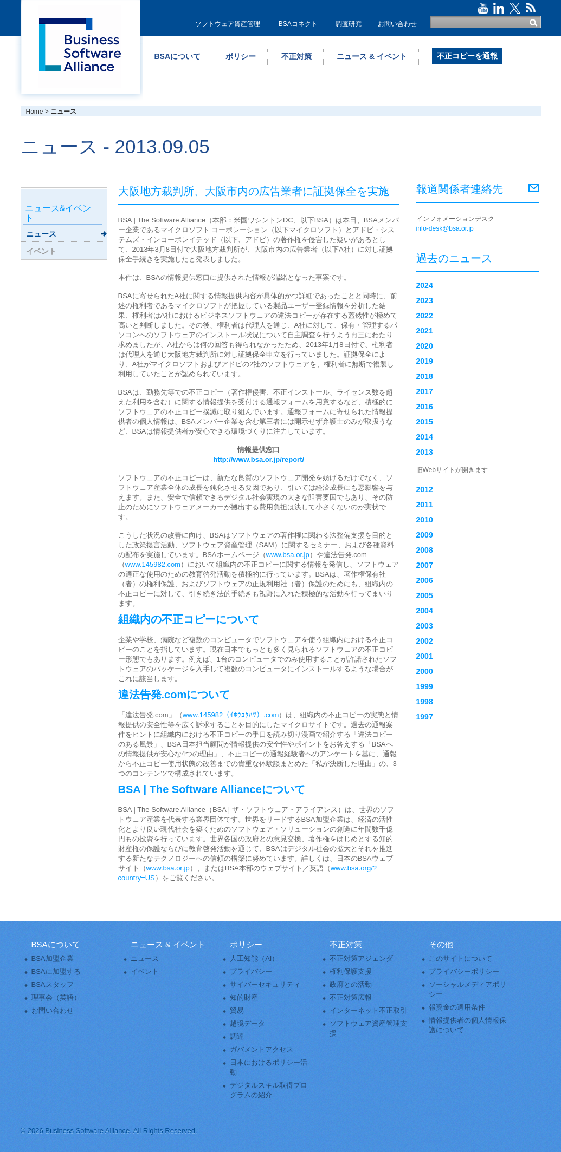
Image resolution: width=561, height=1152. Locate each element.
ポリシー (240, 56)
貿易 (237, 1010)
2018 (424, 376)
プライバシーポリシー (464, 971)
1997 (424, 716)
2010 (424, 519)
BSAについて (177, 56)
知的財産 (244, 997)
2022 (424, 315)
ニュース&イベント (58, 213)
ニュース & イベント (372, 56)
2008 (424, 550)
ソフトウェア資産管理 (227, 24)
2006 (424, 580)
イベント (41, 251)
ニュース (41, 234)
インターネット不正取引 (368, 1010)
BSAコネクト (298, 24)
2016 (424, 406)
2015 (424, 421)
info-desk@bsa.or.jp (445, 228)
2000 (424, 671)
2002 (424, 641)
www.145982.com (153, 564)
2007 (424, 565)
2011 (424, 504)
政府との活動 (351, 984)
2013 (424, 452)
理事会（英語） (56, 997)
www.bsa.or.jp (287, 555)
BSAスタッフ (52, 984)
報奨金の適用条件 (457, 1007)
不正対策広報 (351, 997)
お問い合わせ (397, 24)
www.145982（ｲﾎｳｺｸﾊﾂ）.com (231, 715)
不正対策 (296, 56)
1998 (424, 701)
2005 (424, 595)
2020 (424, 346)
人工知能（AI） (254, 958)
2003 (424, 625)
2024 (424, 285)
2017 (424, 391)
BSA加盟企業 (52, 958)
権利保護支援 (351, 971)
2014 (424, 437)
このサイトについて (460, 958)
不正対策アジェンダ (361, 958)
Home (34, 111)
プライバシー (251, 971)
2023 (424, 300)
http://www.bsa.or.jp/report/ (258, 459)
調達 (237, 1036)
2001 (424, 656)
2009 (424, 535)
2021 (424, 330)
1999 (424, 686)
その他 (441, 944)
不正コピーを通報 (467, 55)
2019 (424, 361)
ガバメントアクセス (261, 1049)
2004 (424, 610)
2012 (424, 489)
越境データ (247, 1023)
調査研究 (349, 24)
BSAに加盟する (56, 971)
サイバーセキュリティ (265, 984)
